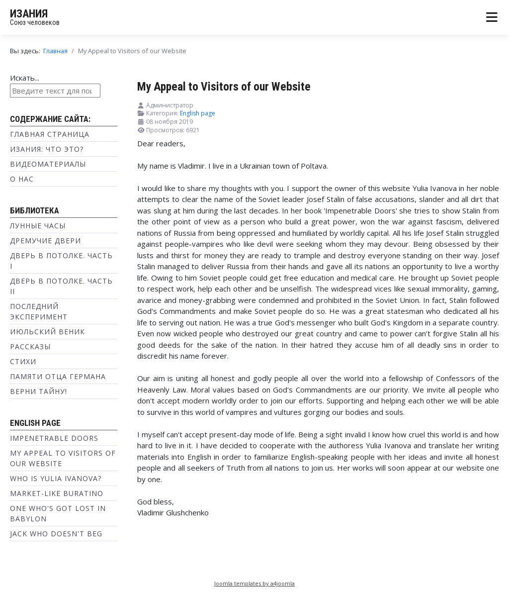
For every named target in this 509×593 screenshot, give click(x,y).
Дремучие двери (45, 240)
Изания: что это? (47, 149)
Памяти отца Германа (58, 376)
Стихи (23, 361)
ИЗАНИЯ (29, 13)
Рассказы (30, 346)
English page (197, 113)
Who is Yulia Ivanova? (55, 478)
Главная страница (49, 134)
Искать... (24, 78)
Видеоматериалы (48, 164)
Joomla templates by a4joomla (254, 583)
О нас (22, 179)
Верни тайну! (38, 391)
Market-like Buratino (56, 493)
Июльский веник (47, 331)
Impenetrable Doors (54, 438)
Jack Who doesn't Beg (56, 533)
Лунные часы (38, 225)
